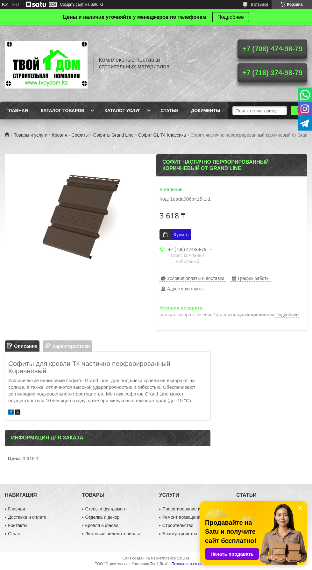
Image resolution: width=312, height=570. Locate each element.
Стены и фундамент (106, 508)
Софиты (80, 135)
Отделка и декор (102, 517)
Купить (181, 234)
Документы (205, 110)
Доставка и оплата (27, 517)
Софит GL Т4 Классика (162, 135)
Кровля (59, 135)
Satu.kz (183, 558)
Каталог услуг (122, 110)
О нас (14, 533)
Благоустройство (179, 533)
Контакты (17, 525)
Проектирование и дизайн (189, 508)
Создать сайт (72, 4)
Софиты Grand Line (113, 135)
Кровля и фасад (101, 525)
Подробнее (230, 17)
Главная (17, 110)
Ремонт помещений (182, 517)
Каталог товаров (62, 110)
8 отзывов (259, 4)
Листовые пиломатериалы (112, 533)
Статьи (170, 110)
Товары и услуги (30, 135)
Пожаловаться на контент (194, 564)
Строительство (177, 525)
